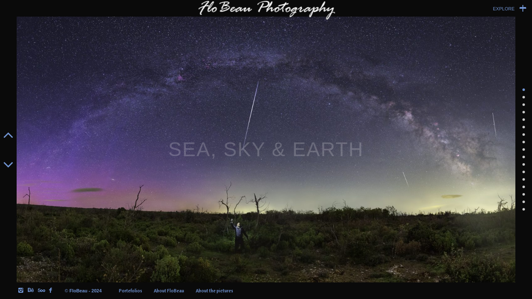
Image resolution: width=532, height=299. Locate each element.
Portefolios (130, 291)
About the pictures (214, 291)
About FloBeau (169, 291)
